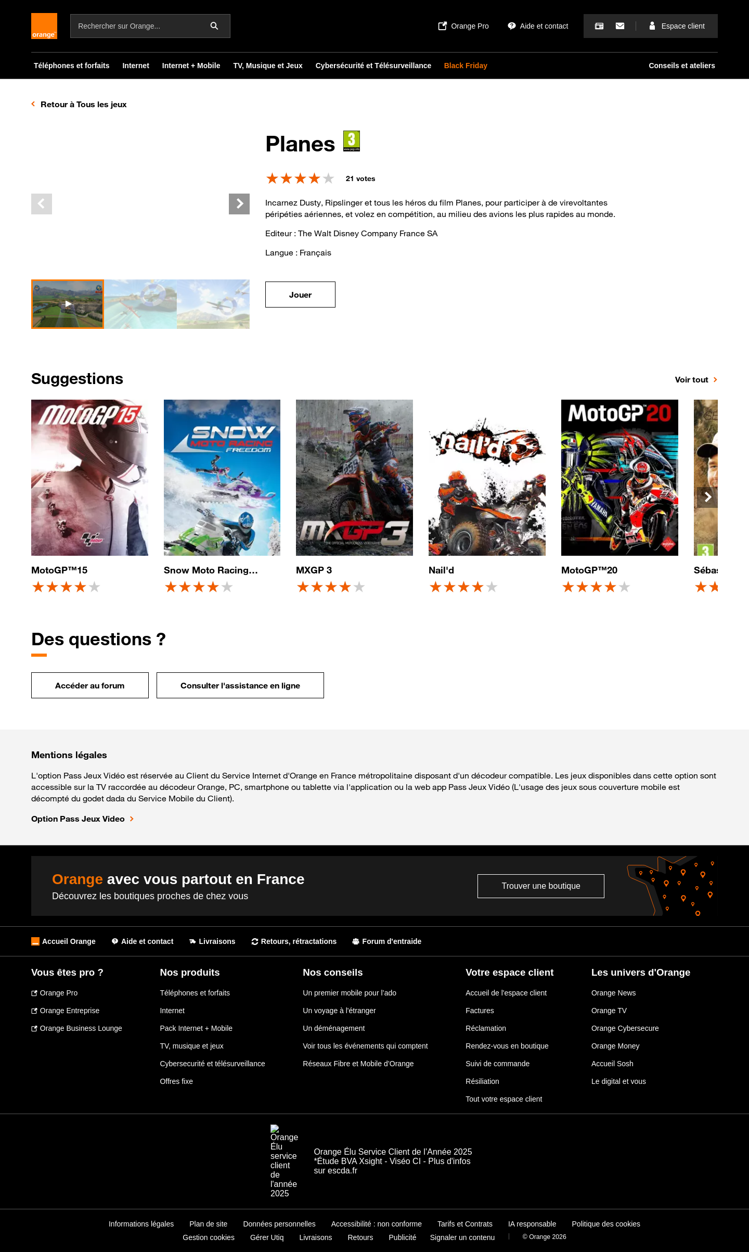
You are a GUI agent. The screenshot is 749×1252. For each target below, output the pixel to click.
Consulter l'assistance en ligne (240, 685)
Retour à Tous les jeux (84, 104)
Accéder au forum (90, 685)
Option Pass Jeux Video (78, 818)
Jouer (300, 294)
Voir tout (691, 379)
